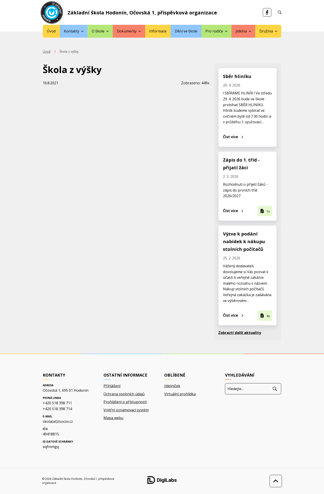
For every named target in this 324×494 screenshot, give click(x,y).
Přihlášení (112, 385)
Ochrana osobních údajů (124, 393)
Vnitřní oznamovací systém (126, 409)
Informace (157, 31)
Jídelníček (172, 385)
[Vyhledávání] (280, 12)
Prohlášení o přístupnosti (125, 401)
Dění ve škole (186, 31)
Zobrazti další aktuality (239, 332)
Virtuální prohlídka (180, 393)
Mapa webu (113, 417)
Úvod (51, 31)
